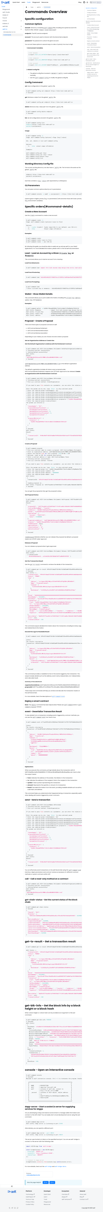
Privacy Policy (30, 1202)
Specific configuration (91, 8)
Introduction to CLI (9, 32)
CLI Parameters (91, 19)
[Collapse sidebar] (12, 1186)
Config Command (91, 12)
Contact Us (84, 1199)
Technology (30, 1194)
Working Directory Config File (93, 15)
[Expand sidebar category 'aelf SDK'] (21, 26)
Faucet (5, 18)
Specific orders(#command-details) (93, 22)
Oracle (5, 21)
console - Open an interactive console (91, 69)
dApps (64, 1197)
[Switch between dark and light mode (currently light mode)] (87, 2)
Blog (79, 2)
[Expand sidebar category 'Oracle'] (21, 20)
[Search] (96, 2)
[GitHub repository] (84, 2)
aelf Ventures (67, 1199)
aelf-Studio (6, 12)
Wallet (5, 15)
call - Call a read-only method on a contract (92, 50)
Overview (65, 1194)
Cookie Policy (30, 1204)
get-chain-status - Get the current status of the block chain (93, 55)
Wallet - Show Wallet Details (92, 33)
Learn (23, 2)
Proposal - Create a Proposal (92, 37)
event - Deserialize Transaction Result (92, 44)
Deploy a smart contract (93, 41)
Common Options (91, 10)
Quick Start (16, 2)
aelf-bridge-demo (60, 1166)
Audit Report (30, 1197)
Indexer (6, 23)
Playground (36, 2)
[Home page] (26, 7)
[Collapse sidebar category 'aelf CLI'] (21, 29)
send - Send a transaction (93, 47)
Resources (45, 2)
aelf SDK (5, 26)
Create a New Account (93, 25)
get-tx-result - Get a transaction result (91, 59)
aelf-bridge (48, 1166)
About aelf (83, 1194)
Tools (29, 2)
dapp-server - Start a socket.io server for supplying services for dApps (92, 75)
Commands (7, 35)
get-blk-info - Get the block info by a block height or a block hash (93, 64)
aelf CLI (5, 29)
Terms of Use (30, 1199)
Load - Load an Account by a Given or (93, 29)
